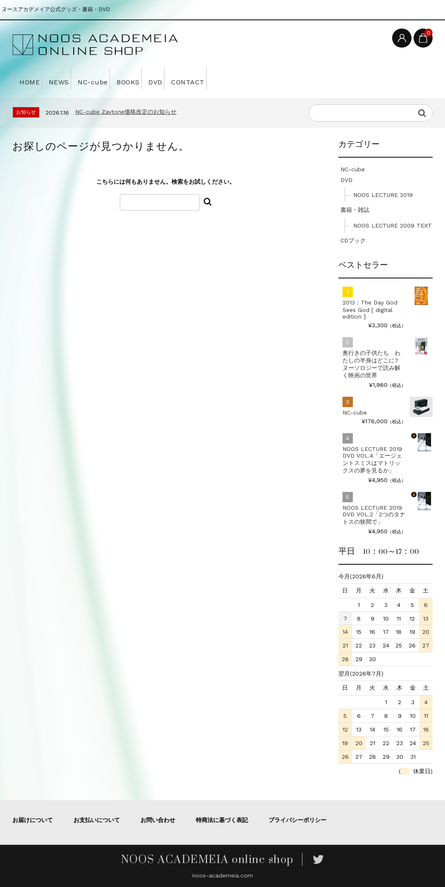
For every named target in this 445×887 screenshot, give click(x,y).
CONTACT (243, 78)
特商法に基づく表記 (222, 820)
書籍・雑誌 (354, 209)
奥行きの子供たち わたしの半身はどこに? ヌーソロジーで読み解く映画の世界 (371, 364)
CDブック (353, 240)
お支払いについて (97, 820)
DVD (201, 78)
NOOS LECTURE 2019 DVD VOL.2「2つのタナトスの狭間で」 (374, 514)
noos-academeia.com (222, 875)
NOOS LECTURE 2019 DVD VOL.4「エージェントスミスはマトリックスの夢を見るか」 (372, 460)
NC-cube (117, 78)
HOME (32, 78)
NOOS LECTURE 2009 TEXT (392, 225)
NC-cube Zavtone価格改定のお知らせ (125, 111)
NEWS (72, 78)
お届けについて (32, 820)
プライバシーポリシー (297, 820)
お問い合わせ (157, 820)
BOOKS (163, 78)
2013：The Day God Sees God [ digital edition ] (370, 309)
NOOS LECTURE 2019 (383, 195)
